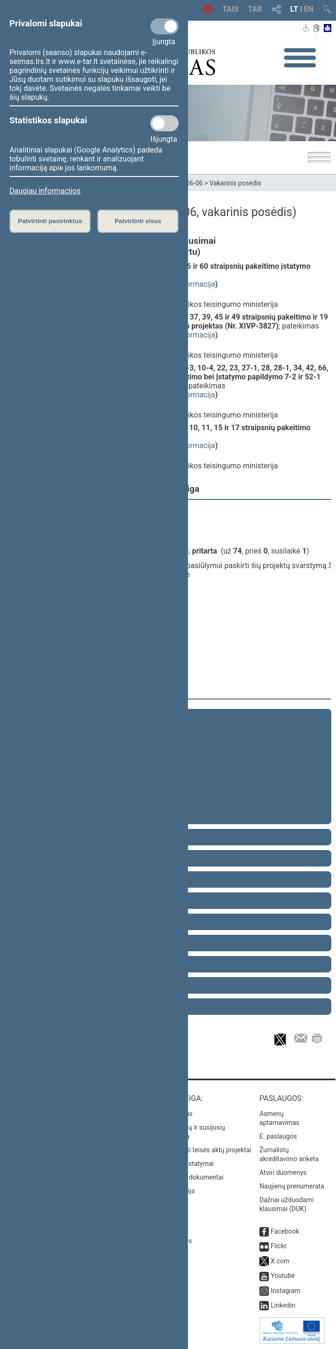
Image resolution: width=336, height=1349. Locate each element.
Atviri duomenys (282, 1172)
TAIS (230, 9)
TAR (255, 9)
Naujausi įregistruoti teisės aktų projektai (191, 1150)
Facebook (285, 1231)
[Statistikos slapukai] (164, 123)
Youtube (283, 1275)
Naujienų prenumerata (291, 1186)
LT (294, 9)
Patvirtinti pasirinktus (50, 221)
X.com (280, 1261)
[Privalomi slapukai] (164, 26)
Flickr (279, 1246)
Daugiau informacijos (44, 190)
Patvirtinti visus (138, 221)
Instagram (285, 1290)
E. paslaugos (278, 1136)
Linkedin (283, 1305)
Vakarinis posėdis (235, 183)
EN (308, 9)
